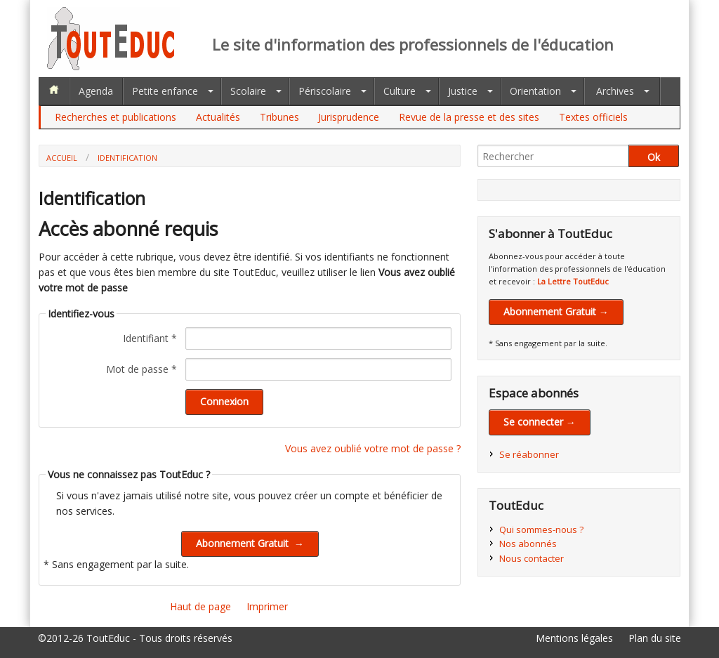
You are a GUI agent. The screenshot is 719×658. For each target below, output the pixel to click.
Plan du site (654, 638)
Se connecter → (539, 421)
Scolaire (248, 91)
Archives (615, 91)
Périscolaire (324, 91)
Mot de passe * (141, 369)
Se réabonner (529, 454)
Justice (462, 91)
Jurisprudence (348, 117)
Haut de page (200, 606)
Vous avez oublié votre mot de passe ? (373, 448)
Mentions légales (574, 638)
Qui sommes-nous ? (541, 529)
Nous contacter (531, 558)
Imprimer (267, 606)
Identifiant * (150, 338)
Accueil (61, 157)
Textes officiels (593, 117)
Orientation (535, 91)
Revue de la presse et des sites (469, 117)
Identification (127, 157)
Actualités (218, 117)
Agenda (96, 91)
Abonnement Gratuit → (556, 311)
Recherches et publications (115, 117)
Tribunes (279, 117)
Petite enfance (165, 91)
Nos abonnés (528, 543)
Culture (399, 91)
